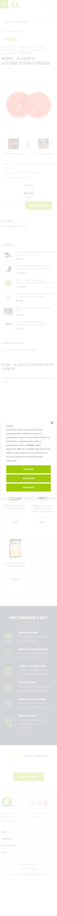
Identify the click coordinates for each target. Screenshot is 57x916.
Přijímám (28, 469)
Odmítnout (28, 487)
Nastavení (28, 478)
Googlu (31, 445)
